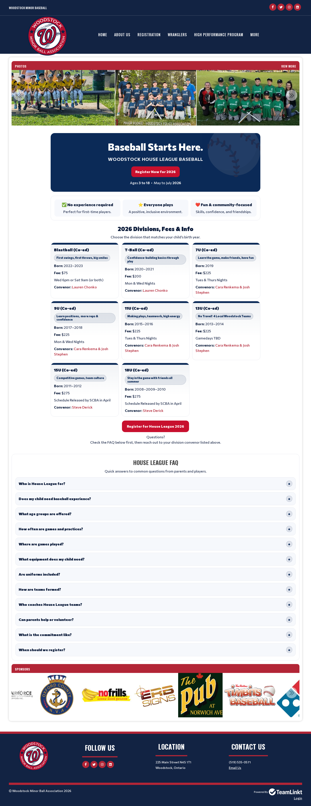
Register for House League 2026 (155, 426)
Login (298, 798)
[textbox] (155, 394)
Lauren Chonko (84, 287)
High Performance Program (218, 34)
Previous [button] (19, 95)
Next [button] (291, 95)
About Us (122, 34)
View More (288, 66)
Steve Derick (82, 407)
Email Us (235, 768)
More (254, 34)
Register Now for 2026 (155, 172)
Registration (149, 34)
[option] (155, 98)
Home (102, 34)
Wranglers (177, 34)
